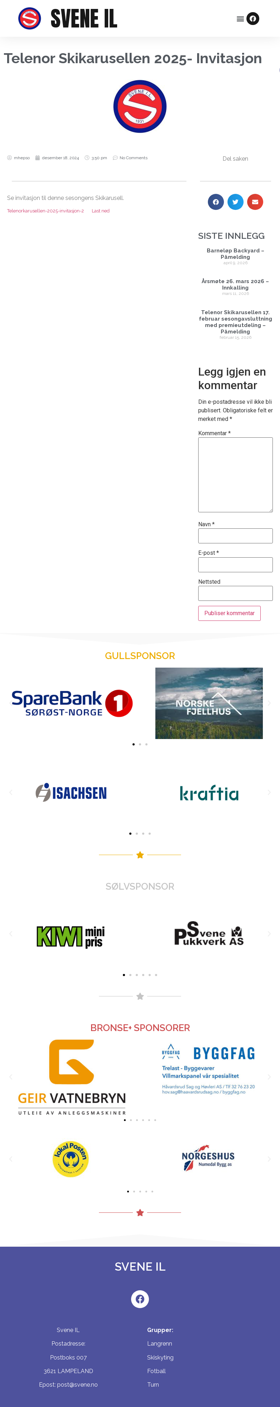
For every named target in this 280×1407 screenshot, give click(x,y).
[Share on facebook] (216, 202)
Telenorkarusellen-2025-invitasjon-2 (45, 210)
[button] (240, 18)
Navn (206, 524)
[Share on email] (255, 202)
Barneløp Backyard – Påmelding (235, 253)
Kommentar (214, 433)
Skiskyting (160, 1357)
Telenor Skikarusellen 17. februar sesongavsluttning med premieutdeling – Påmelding (235, 322)
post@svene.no (77, 1384)
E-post (208, 553)
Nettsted (209, 582)
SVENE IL (84, 18)
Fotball (156, 1371)
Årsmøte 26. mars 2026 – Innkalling (235, 284)
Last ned (101, 210)
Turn (153, 1384)
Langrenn (159, 1343)
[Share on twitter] (236, 202)
